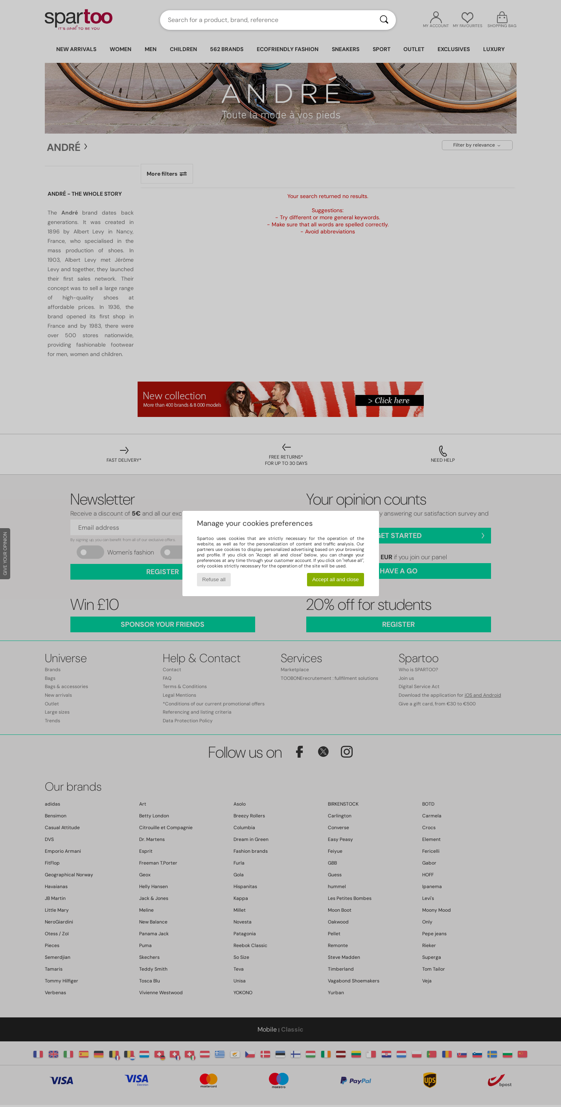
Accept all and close (335, 579)
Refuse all (213, 579)
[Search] (384, 20)
